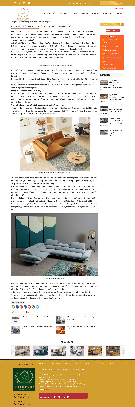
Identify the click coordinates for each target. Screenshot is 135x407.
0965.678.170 (111, 30)
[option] (22, 351)
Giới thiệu (63, 14)
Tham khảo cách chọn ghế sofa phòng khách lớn (37, 317)
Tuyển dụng (107, 14)
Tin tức (95, 14)
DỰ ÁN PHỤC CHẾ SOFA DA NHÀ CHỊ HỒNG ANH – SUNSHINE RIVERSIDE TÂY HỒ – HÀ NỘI (111, 85)
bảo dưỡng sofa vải (18, 302)
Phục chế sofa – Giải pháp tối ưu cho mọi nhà (115, 133)
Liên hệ (119, 14)
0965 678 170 (85, 3)
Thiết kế (84, 14)
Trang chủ (50, 14)
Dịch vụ (74, 14)
